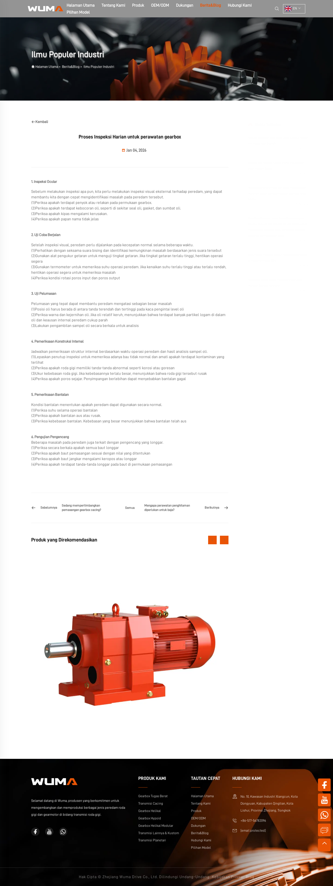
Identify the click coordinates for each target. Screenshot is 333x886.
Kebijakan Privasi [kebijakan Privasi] (228, 877)
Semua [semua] (130, 507)
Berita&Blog (210, 5)
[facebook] (35, 832)
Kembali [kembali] (39, 122)
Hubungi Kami (240, 5)
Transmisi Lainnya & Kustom (158, 833)
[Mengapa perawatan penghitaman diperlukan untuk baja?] (186, 507)
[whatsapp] (63, 832)
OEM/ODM (160, 5)
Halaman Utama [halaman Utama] (81, 5)
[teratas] (324, 845)
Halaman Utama (46, 66)
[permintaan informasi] (324, 830)
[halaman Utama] (45, 8)
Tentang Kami (113, 5)
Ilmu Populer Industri (98, 66)
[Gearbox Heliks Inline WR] (129, 648)
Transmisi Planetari (152, 840)
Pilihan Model (78, 12)
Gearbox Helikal (149, 811)
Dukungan (184, 5)
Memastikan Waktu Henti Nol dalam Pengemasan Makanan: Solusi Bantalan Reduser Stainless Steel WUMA (270, 193)
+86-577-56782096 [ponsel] (253, 820)
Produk (138, 5)
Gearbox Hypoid (149, 818)
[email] (253, 830)
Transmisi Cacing (150, 803)
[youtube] (49, 832)
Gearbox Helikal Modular (155, 826)
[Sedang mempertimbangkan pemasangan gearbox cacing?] (73, 507)
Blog (250, 877)
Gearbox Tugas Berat (153, 796)
